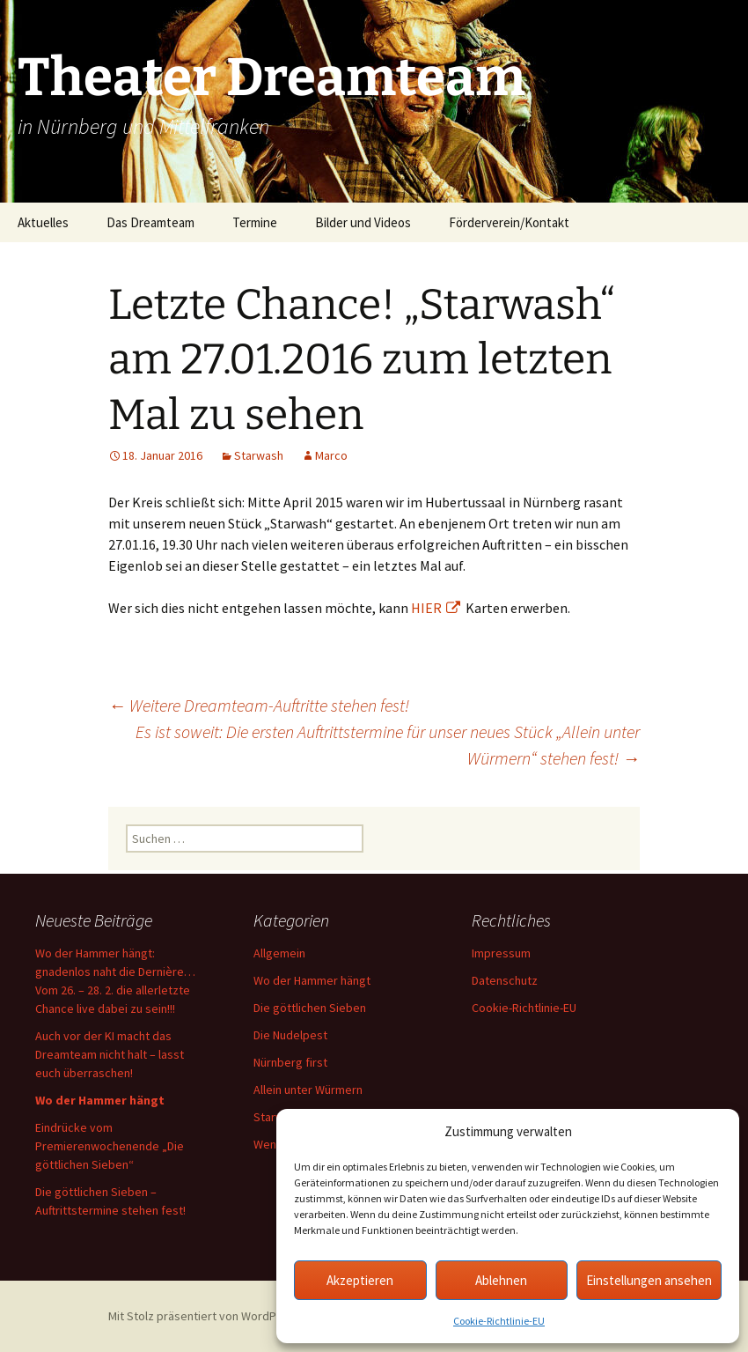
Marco (331, 455)
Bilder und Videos (363, 222)
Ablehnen (501, 1280)
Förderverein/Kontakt (509, 222)
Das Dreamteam (150, 222)
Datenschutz (505, 980)
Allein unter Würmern (308, 1089)
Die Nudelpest (290, 1035)
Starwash (258, 455)
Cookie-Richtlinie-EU (499, 1320)
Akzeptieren (359, 1280)
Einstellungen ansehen (649, 1280)
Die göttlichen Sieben (309, 1008)
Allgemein (279, 953)
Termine (254, 222)
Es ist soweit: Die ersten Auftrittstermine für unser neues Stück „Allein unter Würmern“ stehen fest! (388, 744)
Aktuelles (43, 222)
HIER (435, 608)
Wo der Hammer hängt (311, 980)
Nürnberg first (290, 1062)
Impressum (501, 953)
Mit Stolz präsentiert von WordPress (213, 1316)
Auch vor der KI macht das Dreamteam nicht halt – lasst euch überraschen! (109, 1054)
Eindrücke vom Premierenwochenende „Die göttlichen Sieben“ (109, 1145)
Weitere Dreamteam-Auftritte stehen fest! (258, 705)
